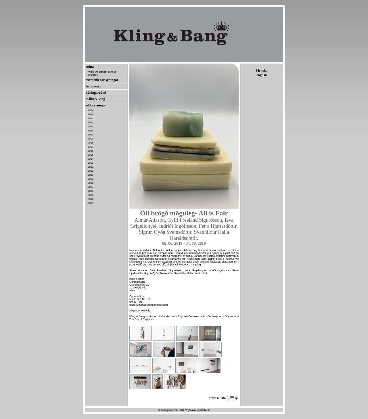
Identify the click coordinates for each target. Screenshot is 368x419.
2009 (90, 178)
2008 (90, 182)
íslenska (262, 71)
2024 (90, 118)
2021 (90, 130)
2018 (90, 142)
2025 (90, 114)
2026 (90, 110)
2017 (90, 146)
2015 (90, 154)
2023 (90, 122)
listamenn (93, 86)
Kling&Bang (95, 99)
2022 (90, 126)
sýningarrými (96, 93)
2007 (90, 186)
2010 (90, 174)
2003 (90, 203)
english (261, 75)
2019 (90, 138)
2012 (90, 166)
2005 (90, 195)
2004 (90, 199)
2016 (90, 150)
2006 (90, 191)
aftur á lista (224, 398)
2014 (90, 158)
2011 (90, 170)
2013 (90, 162)
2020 (90, 134)
